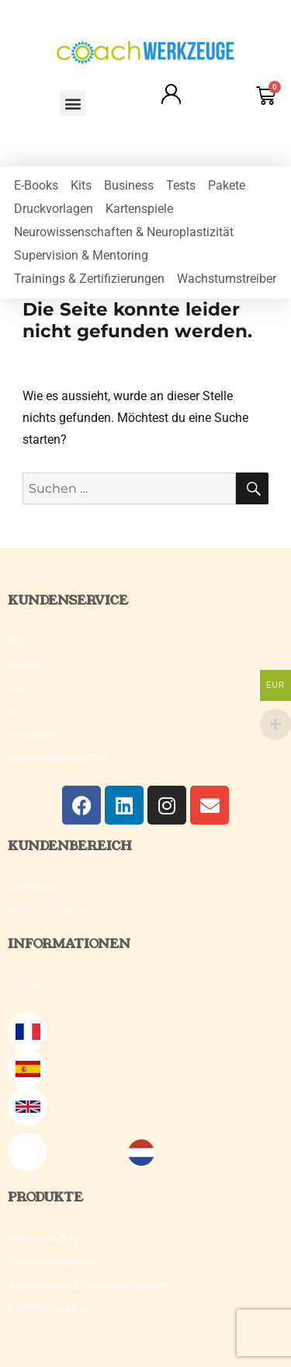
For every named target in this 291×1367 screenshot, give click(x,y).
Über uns (26, 985)
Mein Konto (32, 887)
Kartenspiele (139, 208)
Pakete (226, 185)
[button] (72, 103)
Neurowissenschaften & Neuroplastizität (124, 232)
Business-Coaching (48, 1308)
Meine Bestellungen (48, 910)
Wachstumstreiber (226, 278)
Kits (81, 185)
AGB (17, 711)
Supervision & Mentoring (81, 255)
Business (129, 185)
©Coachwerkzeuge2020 (58, 758)
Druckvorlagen (53, 208)
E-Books (36, 185)
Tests (181, 185)
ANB (17, 688)
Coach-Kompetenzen (51, 1262)
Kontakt (24, 665)
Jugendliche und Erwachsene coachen (88, 1285)
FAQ (16, 641)
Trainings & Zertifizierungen (89, 278)
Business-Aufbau (43, 1238)
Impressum (31, 735)
